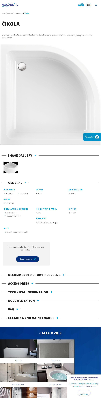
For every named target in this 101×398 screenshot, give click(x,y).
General (15, 183)
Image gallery (20, 155)
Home (3, 13)
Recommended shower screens (34, 275)
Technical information (28, 292)
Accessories (18, 283)
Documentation (21, 301)
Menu (96, 5)
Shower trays (18, 13)
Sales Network (27, 259)
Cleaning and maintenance (31, 318)
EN (88, 5)
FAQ (11, 309)
